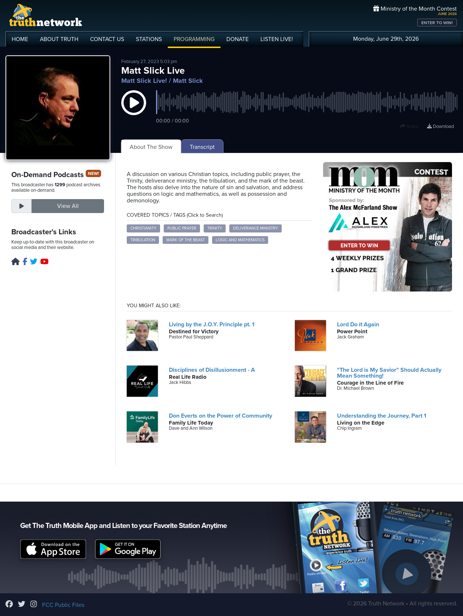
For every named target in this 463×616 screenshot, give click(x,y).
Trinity (214, 228)
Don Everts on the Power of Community (220, 415)
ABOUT (59, 39)
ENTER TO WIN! (437, 22)
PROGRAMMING (194, 39)
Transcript (202, 147)
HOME (20, 39)
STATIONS (149, 39)
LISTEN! (276, 39)
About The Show (151, 147)
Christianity (143, 228)
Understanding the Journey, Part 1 (381, 415)
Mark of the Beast (185, 240)
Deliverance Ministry (255, 228)
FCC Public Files (63, 605)
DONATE (237, 39)
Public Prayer (181, 228)
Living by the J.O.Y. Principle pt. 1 (212, 324)
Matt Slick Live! (144, 81)
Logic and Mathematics (240, 240)
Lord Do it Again (358, 324)
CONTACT (107, 39)
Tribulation (142, 240)
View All (68, 206)
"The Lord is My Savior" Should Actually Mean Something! (389, 373)
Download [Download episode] (440, 126)
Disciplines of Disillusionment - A (212, 370)
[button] (133, 110)
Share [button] (409, 126)
